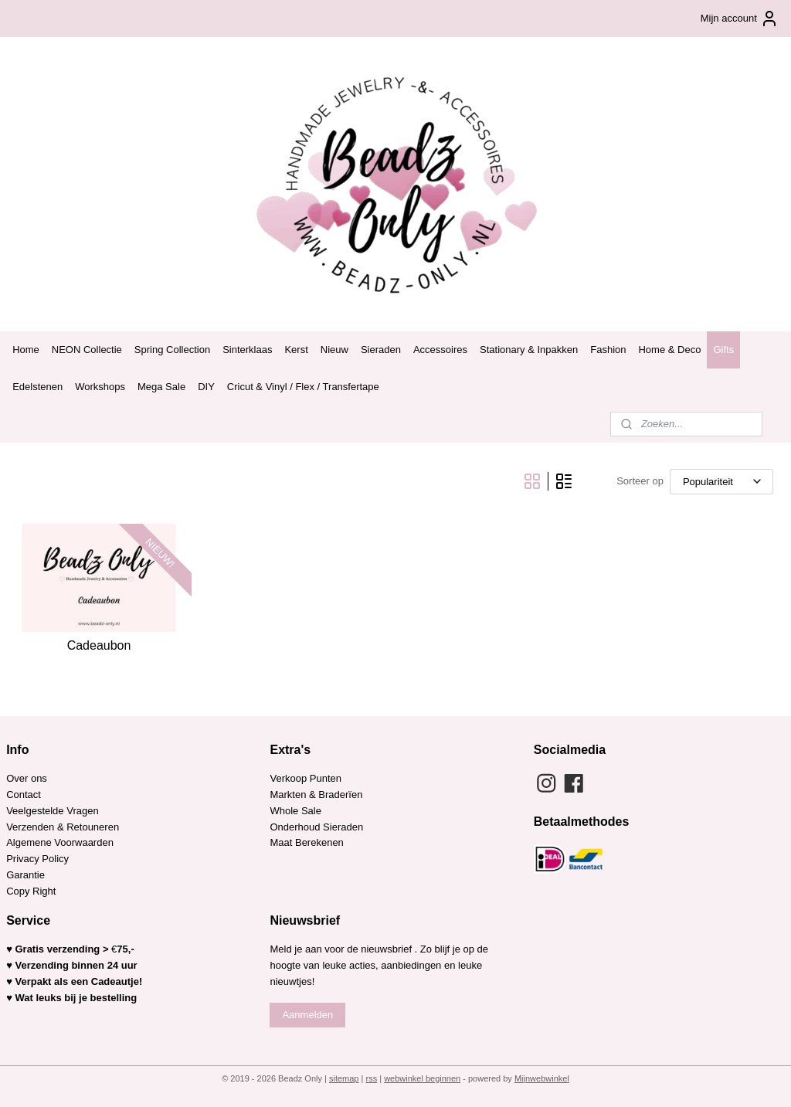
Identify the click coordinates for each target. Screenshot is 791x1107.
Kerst (295, 349)
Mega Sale (161, 386)
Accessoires (440, 349)
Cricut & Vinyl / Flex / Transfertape (303, 386)
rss (371, 1078)
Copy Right (31, 891)
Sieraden (381, 349)
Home (25, 349)
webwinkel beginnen (422, 1078)
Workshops (100, 386)
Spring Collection (172, 349)
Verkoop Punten (305, 778)
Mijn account (740, 18)
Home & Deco (669, 349)
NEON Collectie (87, 349)
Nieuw (334, 349)
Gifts (723, 349)
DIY (206, 386)
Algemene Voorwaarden (60, 842)
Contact (23, 794)
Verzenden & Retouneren (62, 827)
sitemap (344, 1078)
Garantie (26, 875)
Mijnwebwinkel (541, 1078)
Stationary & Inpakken (529, 349)
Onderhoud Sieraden (316, 827)
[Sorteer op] (721, 482)
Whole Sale (295, 811)
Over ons (26, 778)
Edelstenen (37, 386)
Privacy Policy (37, 858)
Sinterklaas (247, 349)
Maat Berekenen (306, 842)
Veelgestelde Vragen (52, 811)
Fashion (608, 349)
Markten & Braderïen (316, 794)
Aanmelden (307, 1014)
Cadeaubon (99, 645)
